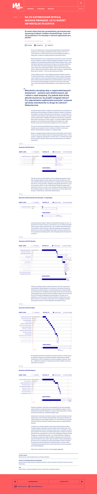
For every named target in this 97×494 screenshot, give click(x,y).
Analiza (49, 41)
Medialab (51, 9)
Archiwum (30, 9)
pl (80, 9)
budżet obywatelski (32, 469)
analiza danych (23, 469)
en (82, 9)
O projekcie (40, 9)
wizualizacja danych (54, 469)
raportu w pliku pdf (58, 449)
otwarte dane (45, 469)
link (57, 412)
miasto (39, 469)
